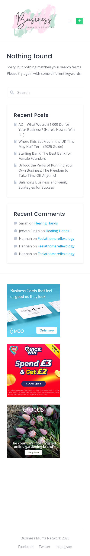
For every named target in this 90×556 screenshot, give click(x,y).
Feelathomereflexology (56, 238)
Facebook (25, 546)
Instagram (63, 546)
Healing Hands (46, 223)
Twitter (44, 546)
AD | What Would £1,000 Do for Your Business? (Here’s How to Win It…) (47, 129)
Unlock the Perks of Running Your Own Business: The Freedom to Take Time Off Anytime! (46, 170)
